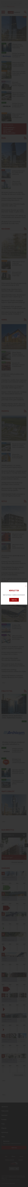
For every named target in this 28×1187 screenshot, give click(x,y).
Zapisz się (14, 600)
